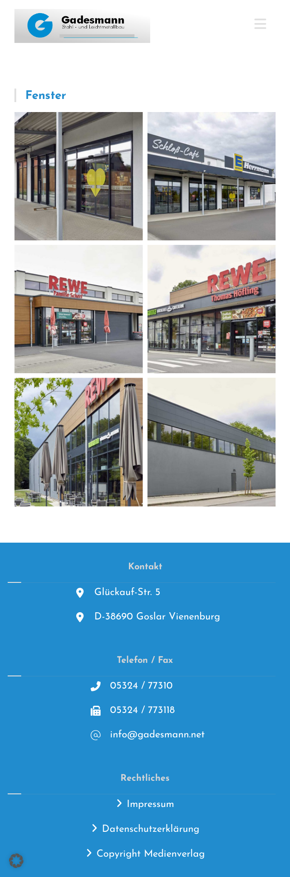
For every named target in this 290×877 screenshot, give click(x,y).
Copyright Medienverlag (151, 854)
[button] (16, 860)
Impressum (150, 804)
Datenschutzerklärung (150, 829)
